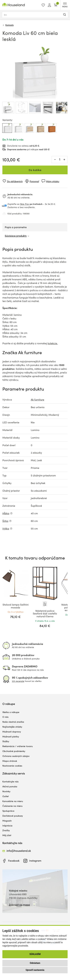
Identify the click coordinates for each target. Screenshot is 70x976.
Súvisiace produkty (16, 235)
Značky (6, 830)
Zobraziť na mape (19, 904)
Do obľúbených (15, 181)
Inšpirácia (7, 825)
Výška (5, 528)
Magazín (7, 820)
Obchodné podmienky (13, 751)
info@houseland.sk (19, 851)
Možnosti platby (10, 736)
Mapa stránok (9, 760)
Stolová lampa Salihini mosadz (16, 606)
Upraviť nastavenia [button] (35, 970)
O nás (5, 716)
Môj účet (6, 835)
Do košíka (35, 170)
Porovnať (34, 181)
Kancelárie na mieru (12, 801)
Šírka (5, 521)
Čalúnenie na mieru (12, 805)
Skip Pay (24, 203)
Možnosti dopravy (11, 731)
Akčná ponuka (9, 786)
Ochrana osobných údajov (15, 756)
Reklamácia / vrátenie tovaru (17, 746)
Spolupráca (8, 810)
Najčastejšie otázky (12, 726)
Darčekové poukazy (12, 815)
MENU (65, 5)
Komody (9, 24)
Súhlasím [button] (35, 954)
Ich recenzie (18, 681)
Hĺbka (5, 513)
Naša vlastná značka (13, 721)
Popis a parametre (16, 227)
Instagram (35, 860)
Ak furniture (37, 399)
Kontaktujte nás (10, 781)
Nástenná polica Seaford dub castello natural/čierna (45, 613)
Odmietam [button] (35, 963)
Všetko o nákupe (10, 712)
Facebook (13, 860)
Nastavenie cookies (12, 765)
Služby (5, 741)
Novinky (6, 791)
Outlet (5, 796)
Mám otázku (52, 181)
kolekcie (52, 343)
